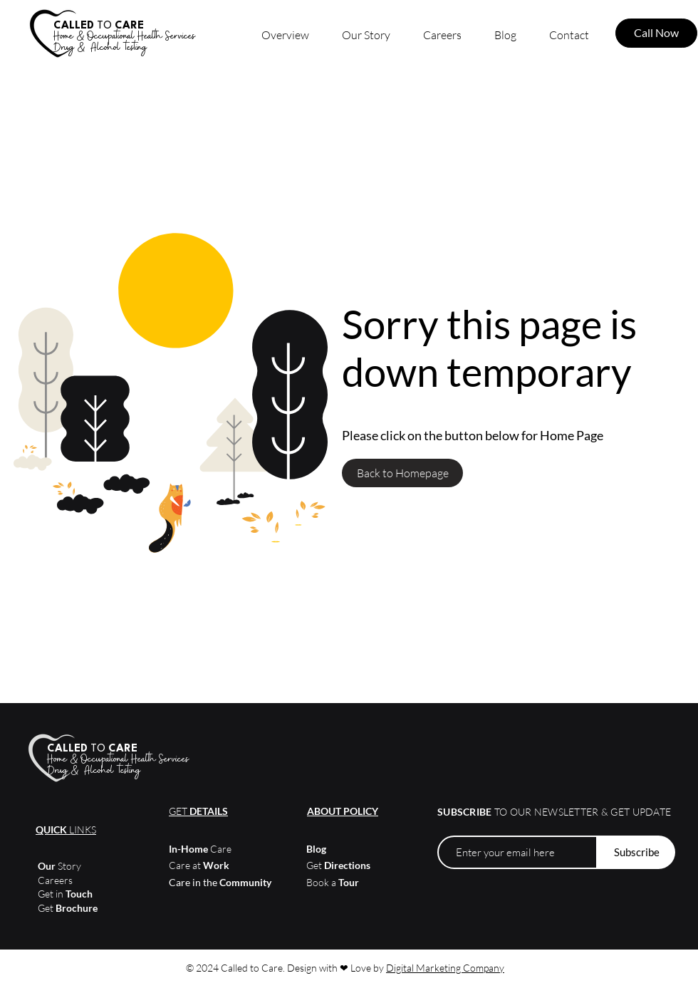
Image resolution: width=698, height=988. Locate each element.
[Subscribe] (636, 852)
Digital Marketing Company (445, 968)
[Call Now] (656, 33)
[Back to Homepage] (402, 473)
